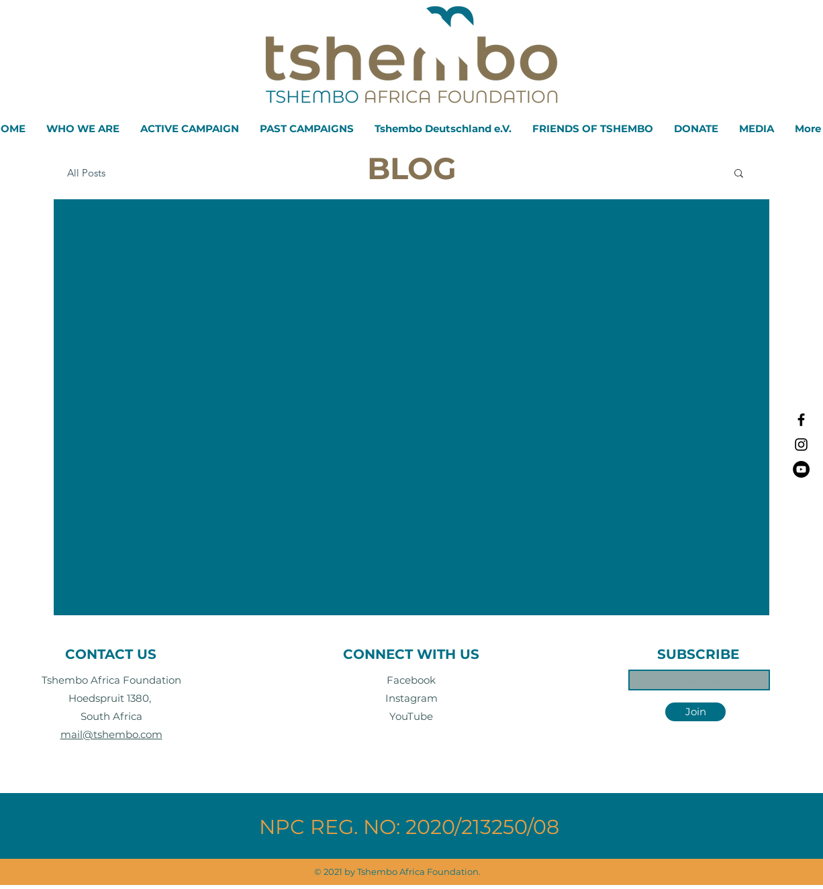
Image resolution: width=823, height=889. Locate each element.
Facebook (411, 680)
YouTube (411, 716)
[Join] (695, 711)
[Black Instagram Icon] (801, 444)
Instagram (411, 698)
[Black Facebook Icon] (801, 419)
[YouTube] (801, 469)
